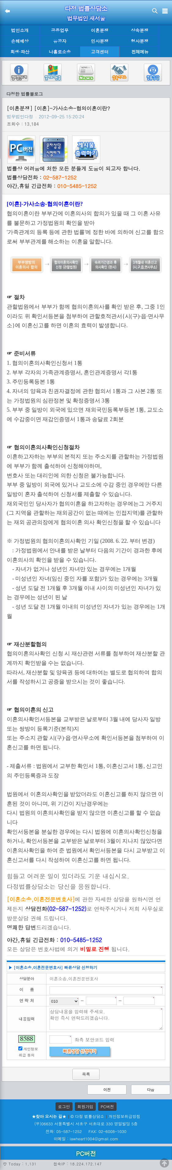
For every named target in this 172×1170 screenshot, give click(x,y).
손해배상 (20, 41)
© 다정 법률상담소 (87, 1116)
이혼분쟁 (100, 30)
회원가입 (85, 1106)
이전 (107, 1089)
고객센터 (100, 52)
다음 (150, 1089)
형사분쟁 (139, 41)
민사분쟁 (100, 41)
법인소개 (20, 30)
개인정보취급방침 (124, 1116)
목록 (86, 1074)
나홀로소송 (60, 52)
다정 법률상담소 (86, 8)
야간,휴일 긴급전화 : (52, 186)
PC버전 (107, 1106)
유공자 (59, 41)
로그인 (64, 1106)
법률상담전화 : (41, 177)
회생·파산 (19, 52)
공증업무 (60, 30)
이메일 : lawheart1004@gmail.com (86, 1139)
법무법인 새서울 (86, 18)
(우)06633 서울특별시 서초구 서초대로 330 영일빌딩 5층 (85, 1124)
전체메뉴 (139, 52)
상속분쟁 (139, 30)
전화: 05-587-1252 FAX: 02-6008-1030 (86, 1131)
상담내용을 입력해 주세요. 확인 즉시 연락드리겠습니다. (106, 1019)
